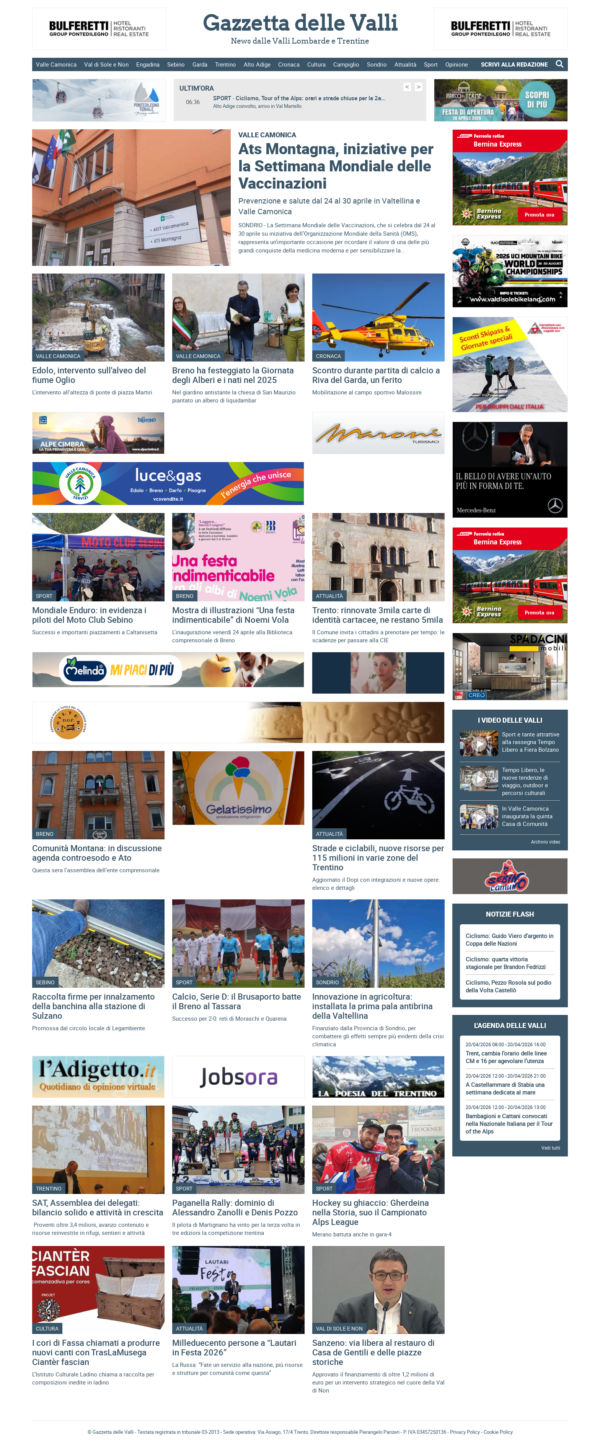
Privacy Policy (465, 1431)
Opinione (456, 64)
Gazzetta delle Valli (509, 1361)
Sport (431, 64)
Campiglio (346, 64)
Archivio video (545, 842)
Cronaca (289, 64)
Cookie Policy (498, 1431)
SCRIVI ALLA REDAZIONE (514, 64)
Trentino (225, 64)
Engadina (148, 64)
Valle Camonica (56, 64)
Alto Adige (257, 64)
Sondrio (377, 64)
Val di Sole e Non (106, 64)
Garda (199, 64)
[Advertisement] (510, 1185)
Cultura (316, 64)
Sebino (176, 64)
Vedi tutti (550, 1148)
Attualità (405, 64)
